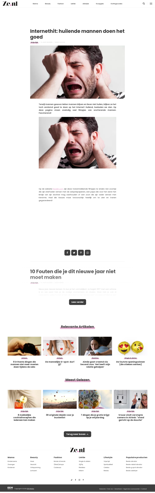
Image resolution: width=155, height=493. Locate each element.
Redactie (102, 489)
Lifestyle (86, 4)
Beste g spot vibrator (134, 467)
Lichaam (33, 470)
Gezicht (33, 464)
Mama (35, 4)
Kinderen (11, 467)
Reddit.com (58, 189)
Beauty (47, 4)
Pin (81, 253)
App (88, 253)
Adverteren (118, 489)
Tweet (74, 253)
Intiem (81, 470)
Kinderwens (12, 461)
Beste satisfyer (132, 470)
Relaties (82, 467)
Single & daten (84, 461)
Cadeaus (57, 467)
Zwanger (11, 464)
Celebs (106, 467)
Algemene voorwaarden (131, 489)
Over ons (110, 489)
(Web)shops (59, 464)
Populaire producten (136, 457)
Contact (144, 489)
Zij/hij (81, 464)
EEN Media (30, 489)
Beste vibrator (131, 461)
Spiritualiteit (108, 464)
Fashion (61, 4)
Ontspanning (35, 467)
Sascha (62, 42)
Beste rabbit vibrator (134, 464)
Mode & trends (59, 461)
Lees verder (77, 302)
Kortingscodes (116, 4)
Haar (32, 461)
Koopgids (100, 4)
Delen (67, 253)
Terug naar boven (75, 434)
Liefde (73, 4)
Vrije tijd (34, 42)
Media (106, 470)
